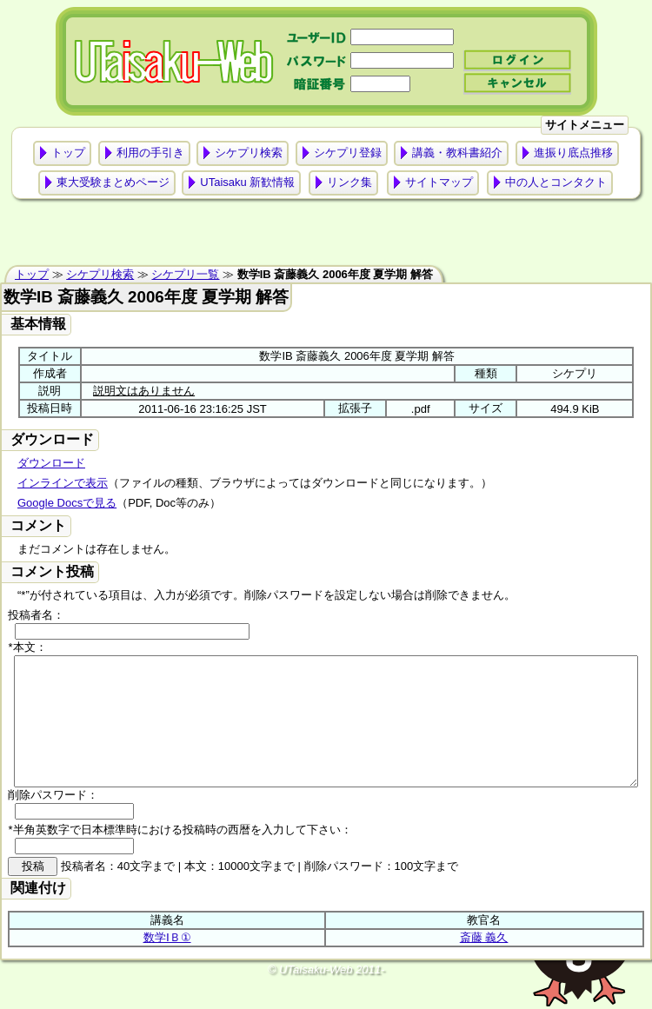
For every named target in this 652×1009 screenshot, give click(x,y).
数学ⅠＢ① (167, 963)
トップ (68, 152)
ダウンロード (51, 462)
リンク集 (349, 182)
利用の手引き (150, 152)
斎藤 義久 (484, 963)
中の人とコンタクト (556, 182)
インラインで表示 (62, 482)
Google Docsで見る (66, 502)
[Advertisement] (326, 236)
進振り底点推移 (573, 152)
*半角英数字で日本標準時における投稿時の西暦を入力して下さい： (179, 855)
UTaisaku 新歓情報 (247, 182)
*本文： (27, 647)
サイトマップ (439, 182)
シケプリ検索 (249, 152)
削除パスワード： (53, 820)
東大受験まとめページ (113, 182)
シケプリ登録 (348, 152)
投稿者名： (36, 614)
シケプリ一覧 (185, 274)
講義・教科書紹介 (457, 152)
